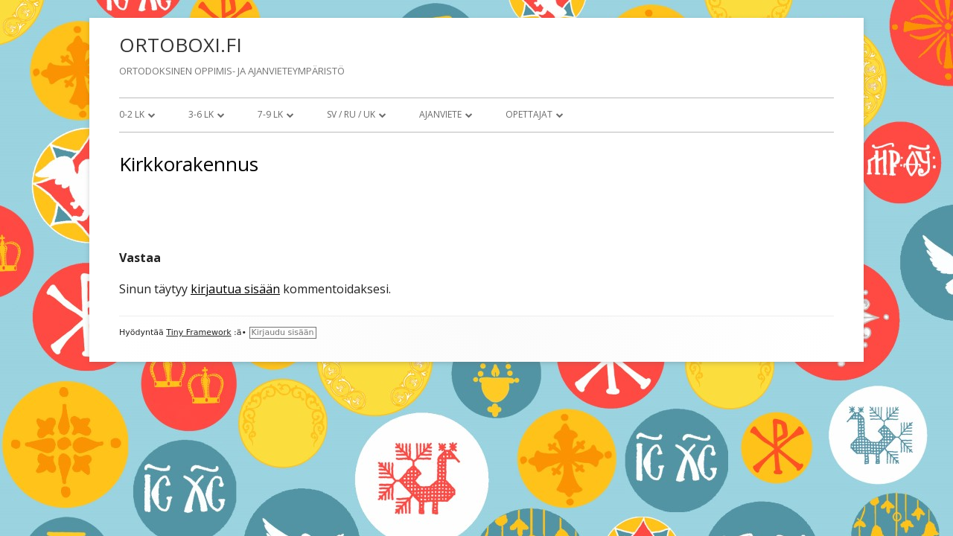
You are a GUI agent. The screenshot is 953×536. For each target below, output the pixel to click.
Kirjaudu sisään (283, 332)
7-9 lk (270, 114)
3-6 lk (201, 114)
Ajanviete (440, 114)
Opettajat (529, 114)
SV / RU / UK (351, 114)
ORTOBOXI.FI (180, 44)
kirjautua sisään (235, 289)
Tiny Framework (198, 332)
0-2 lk (131, 114)
